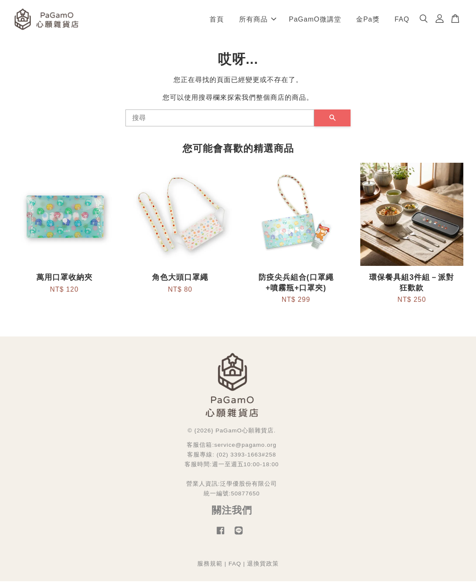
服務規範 (210, 567)
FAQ (401, 21)
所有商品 (257, 21)
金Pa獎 (368, 21)
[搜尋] (220, 121)
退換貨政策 (263, 567)
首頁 (216, 21)
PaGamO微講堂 (315, 21)
